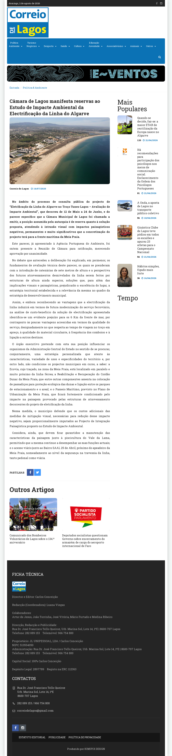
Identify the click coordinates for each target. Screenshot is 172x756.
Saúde (64, 46)
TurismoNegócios (32, 44)
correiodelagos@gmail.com (35, 710)
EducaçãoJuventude (94, 44)
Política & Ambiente (35, 87)
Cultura (77, 46)
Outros (149, 46)
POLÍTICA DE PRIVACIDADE (85, 737)
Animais (134, 46)
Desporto (49, 46)
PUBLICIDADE (57, 737)
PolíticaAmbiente (14, 44)
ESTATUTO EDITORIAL (32, 737)
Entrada (14, 87)
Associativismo (115, 46)
